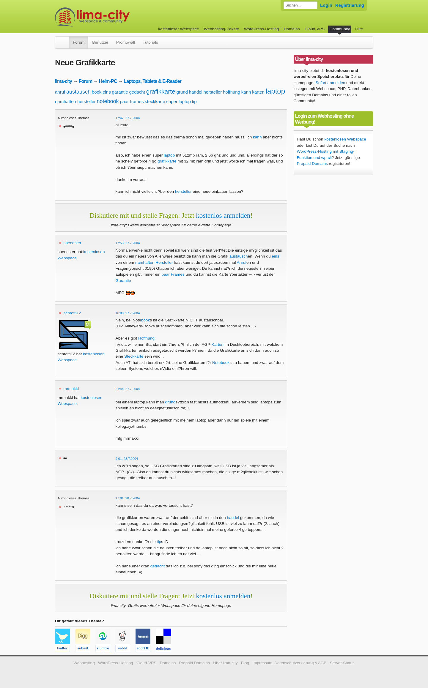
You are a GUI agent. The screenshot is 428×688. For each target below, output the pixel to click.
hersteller (212, 91)
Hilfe (359, 29)
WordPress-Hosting (261, 29)
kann (246, 91)
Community (340, 29)
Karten (218, 344)
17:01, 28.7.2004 (128, 498)
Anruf (242, 262)
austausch (78, 92)
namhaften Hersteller (154, 262)
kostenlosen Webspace (345, 139)
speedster (72, 243)
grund (182, 91)
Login (326, 5)
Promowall (125, 42)
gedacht (137, 91)
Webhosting (84, 663)
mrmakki (71, 388)
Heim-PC (108, 81)
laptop (275, 91)
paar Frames (172, 274)
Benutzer (100, 42)
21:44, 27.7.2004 (128, 389)
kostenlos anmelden (223, 215)
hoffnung (231, 91)
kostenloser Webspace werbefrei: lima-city (114, 17)
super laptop (178, 101)
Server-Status (342, 663)
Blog (245, 663)
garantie (120, 91)
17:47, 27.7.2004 (128, 118)
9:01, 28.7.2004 (127, 458)
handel (195, 91)
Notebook (220, 362)
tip (194, 101)
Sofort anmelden (330, 83)
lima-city (63, 81)
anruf (60, 91)
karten (258, 91)
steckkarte (155, 101)
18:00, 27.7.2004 (128, 313)
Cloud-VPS (315, 29)
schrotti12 (72, 313)
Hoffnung (146, 338)
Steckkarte (133, 356)
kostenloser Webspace (178, 29)
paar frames (132, 101)
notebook (108, 101)
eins (107, 91)
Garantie (123, 280)
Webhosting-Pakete (221, 29)
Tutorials (150, 42)
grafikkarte (160, 91)
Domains (292, 29)
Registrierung (349, 5)
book (97, 91)
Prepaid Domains (312, 163)
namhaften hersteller (75, 101)
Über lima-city (225, 663)
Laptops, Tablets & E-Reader (152, 81)
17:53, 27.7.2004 (128, 243)
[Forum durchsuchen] (300, 5)
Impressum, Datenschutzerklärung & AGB (289, 663)
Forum (78, 42)
